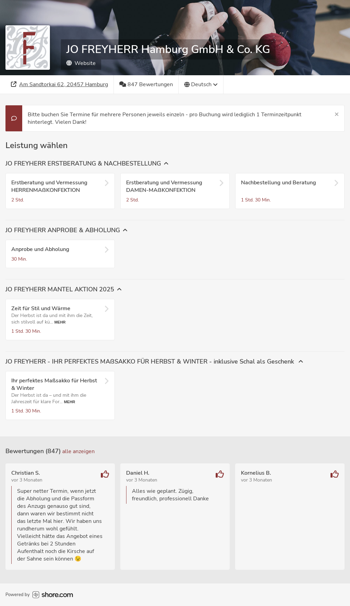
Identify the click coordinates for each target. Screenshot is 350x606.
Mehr (60, 322)
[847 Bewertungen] (146, 84)
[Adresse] (59, 84)
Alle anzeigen (78, 451)
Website (81, 63)
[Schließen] (336, 114)
